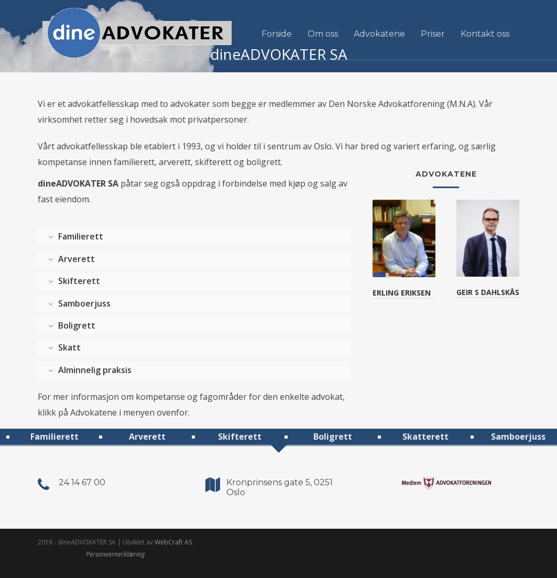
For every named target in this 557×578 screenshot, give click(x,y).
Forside (276, 34)
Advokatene (379, 34)
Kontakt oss (485, 34)
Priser (433, 34)
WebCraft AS (173, 542)
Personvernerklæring (115, 554)
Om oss (323, 34)
